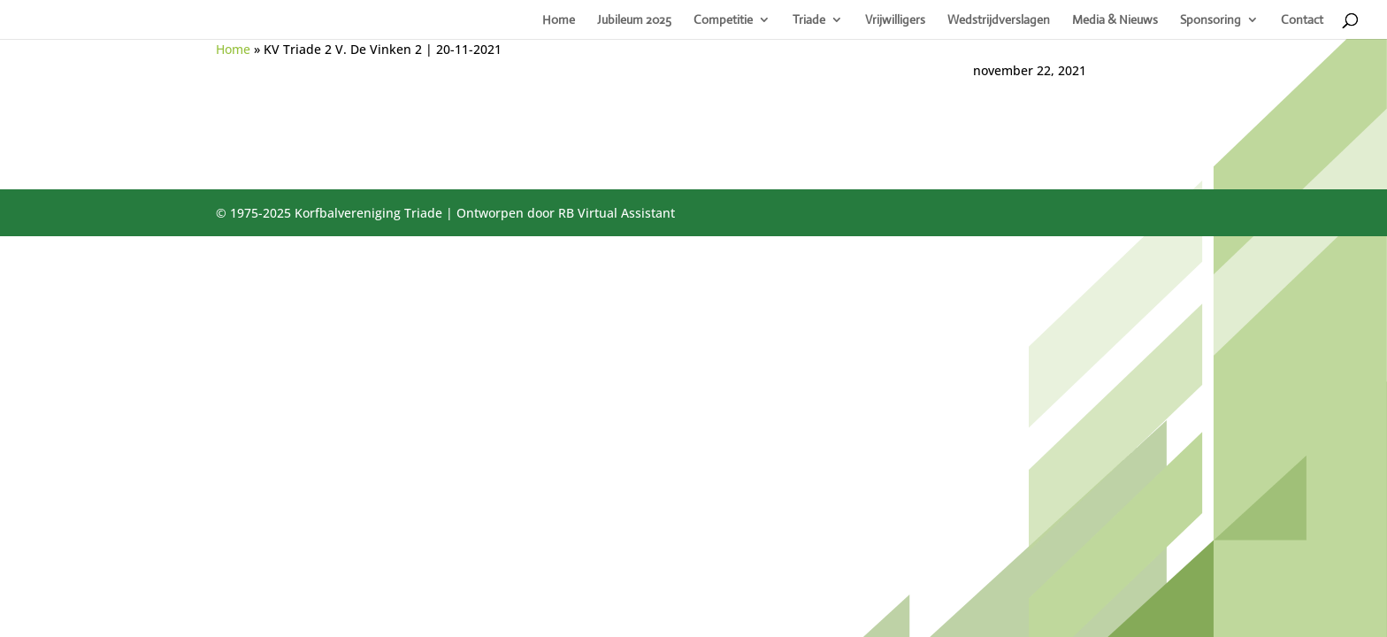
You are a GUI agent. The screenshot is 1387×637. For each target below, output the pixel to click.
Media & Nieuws (1115, 20)
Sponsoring (1210, 20)
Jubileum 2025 (634, 20)
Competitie (723, 20)
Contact (1302, 20)
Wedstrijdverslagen (998, 20)
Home (558, 20)
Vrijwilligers (895, 20)
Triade (809, 20)
